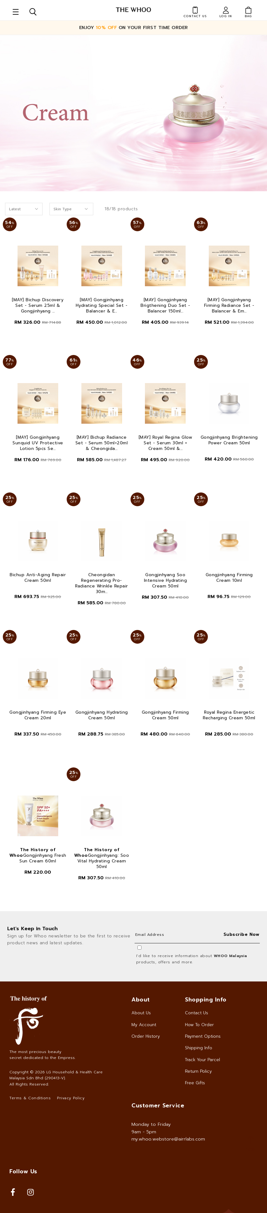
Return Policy (198, 1071)
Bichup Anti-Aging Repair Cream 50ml (38, 577)
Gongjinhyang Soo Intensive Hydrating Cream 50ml (165, 580)
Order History (145, 1036)
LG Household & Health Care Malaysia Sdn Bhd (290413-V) (56, 1075)
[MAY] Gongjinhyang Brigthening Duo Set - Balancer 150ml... (165, 305)
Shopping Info (206, 1000)
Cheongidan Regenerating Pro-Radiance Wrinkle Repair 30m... (101, 583)
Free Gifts (195, 1083)
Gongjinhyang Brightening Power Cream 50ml (229, 440)
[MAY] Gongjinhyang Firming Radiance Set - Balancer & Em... (229, 305)
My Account (143, 1024)
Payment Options (203, 1036)
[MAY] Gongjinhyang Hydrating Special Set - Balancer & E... (102, 305)
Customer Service (157, 1105)
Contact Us (196, 1013)
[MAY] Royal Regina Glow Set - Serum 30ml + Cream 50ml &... (166, 443)
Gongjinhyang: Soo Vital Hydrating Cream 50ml (101, 858)
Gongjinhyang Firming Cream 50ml (165, 715)
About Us (141, 1013)
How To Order (199, 1024)
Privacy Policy (71, 1098)
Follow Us (23, 1171)
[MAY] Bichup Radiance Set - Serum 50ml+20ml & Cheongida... (101, 443)
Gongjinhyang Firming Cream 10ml (229, 577)
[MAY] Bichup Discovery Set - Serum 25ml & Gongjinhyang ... (38, 305)
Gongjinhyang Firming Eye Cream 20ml (37, 715)
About (140, 1000)
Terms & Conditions (30, 1098)
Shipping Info (198, 1048)
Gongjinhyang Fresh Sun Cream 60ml (37, 855)
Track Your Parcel (202, 1059)
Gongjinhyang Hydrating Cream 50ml (101, 715)
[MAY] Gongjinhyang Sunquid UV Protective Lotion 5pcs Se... (38, 443)
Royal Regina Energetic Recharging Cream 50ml (229, 715)
